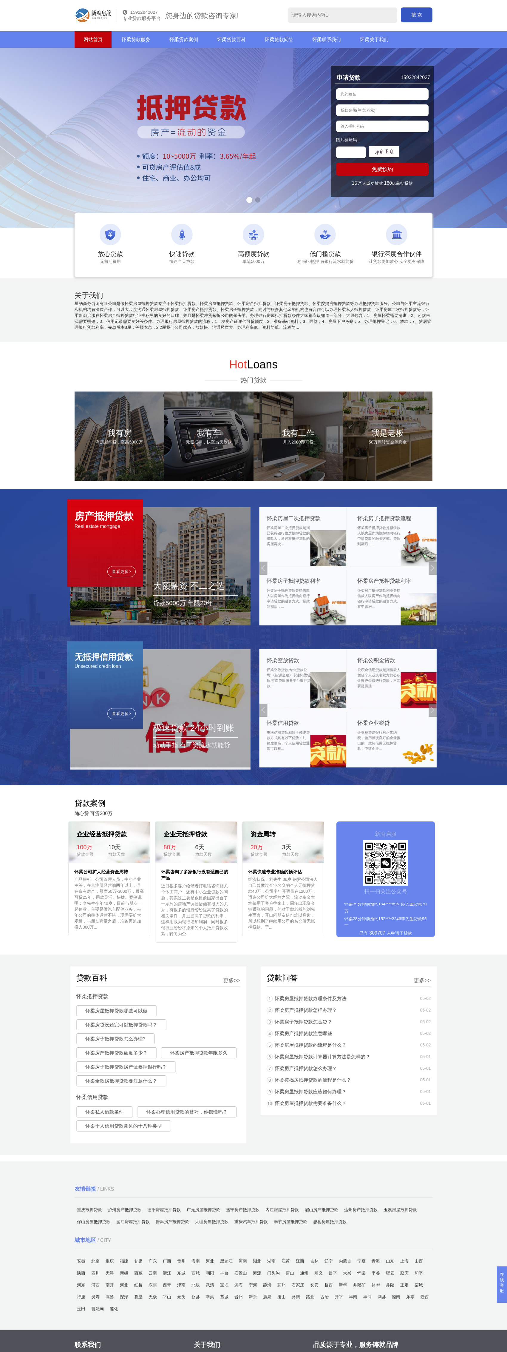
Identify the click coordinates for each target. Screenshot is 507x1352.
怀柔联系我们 (326, 39)
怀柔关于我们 (374, 39)
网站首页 (93, 39)
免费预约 (382, 169)
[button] (249, 200)
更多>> (65, 980)
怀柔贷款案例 (183, 39)
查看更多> (121, 654)
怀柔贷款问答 (279, 39)
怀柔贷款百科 (231, 39)
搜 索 (416, 14)
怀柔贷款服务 (136, 39)
